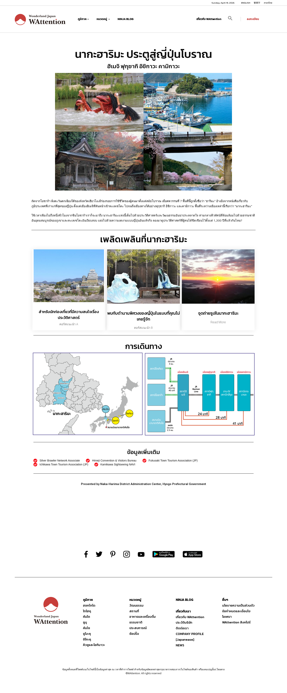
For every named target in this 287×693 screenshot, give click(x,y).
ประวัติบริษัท (184, 622)
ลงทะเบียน (253, 19)
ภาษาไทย (268, 2)
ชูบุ (85, 622)
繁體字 (257, 2)
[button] (233, 19)
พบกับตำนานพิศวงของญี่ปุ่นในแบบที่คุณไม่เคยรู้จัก (143, 316)
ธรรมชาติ (135, 622)
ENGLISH (245, 2)
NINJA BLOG (125, 19)
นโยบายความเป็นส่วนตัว (238, 605)
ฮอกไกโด (89, 605)
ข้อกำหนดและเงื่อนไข (236, 611)
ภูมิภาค (83, 19)
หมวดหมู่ (103, 19)
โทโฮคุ (87, 611)
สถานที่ (134, 611)
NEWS (180, 645)
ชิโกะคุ (87, 639)
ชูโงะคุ (87, 633)
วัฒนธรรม (136, 605)
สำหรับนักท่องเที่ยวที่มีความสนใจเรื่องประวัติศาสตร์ (69, 315)
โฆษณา (227, 616)
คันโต (86, 616)
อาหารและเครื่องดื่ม (142, 616)
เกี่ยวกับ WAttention (208, 19)
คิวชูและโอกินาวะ (94, 644)
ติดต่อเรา (182, 628)
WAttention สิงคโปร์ (236, 622)
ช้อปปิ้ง (134, 633)
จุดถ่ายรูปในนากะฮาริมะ (218, 313)
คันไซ (86, 628)
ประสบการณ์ (138, 628)
